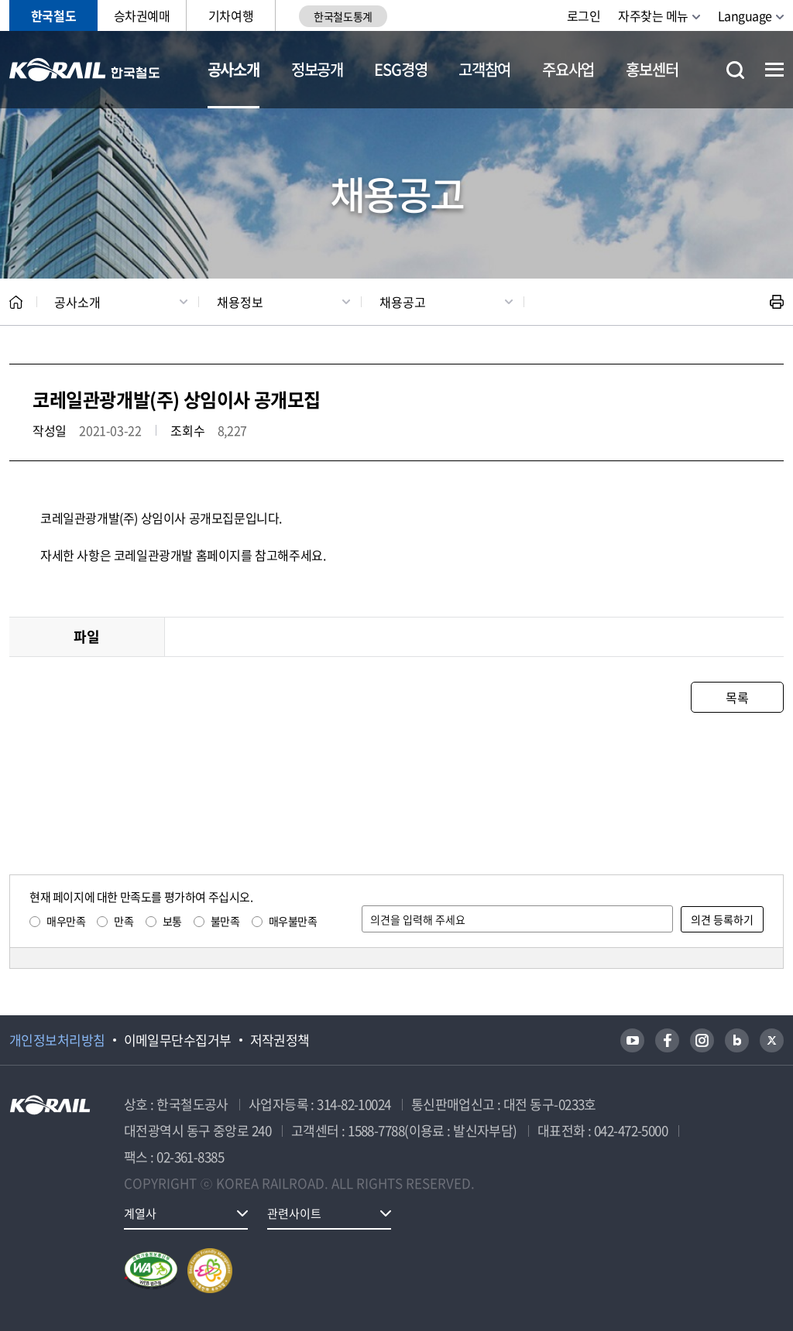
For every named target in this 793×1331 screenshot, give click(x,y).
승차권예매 (142, 15)
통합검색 (735, 70)
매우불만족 (293, 921)
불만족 (225, 921)
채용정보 (240, 302)
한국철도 (53, 15)
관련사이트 (294, 1213)
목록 (737, 697)
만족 (123, 921)
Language (745, 15)
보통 (172, 921)
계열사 (140, 1213)
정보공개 (317, 69)
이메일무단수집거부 (178, 1040)
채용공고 (402, 302)
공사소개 (233, 69)
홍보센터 (652, 69)
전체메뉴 (774, 70)
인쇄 (777, 302)
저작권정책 (280, 1040)
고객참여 (484, 69)
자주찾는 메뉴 (653, 15)
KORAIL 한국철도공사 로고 (84, 69)
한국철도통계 (343, 16)
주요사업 (568, 69)
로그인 (584, 15)
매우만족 (65, 921)
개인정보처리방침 (57, 1040)
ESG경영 (400, 69)
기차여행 (230, 15)
